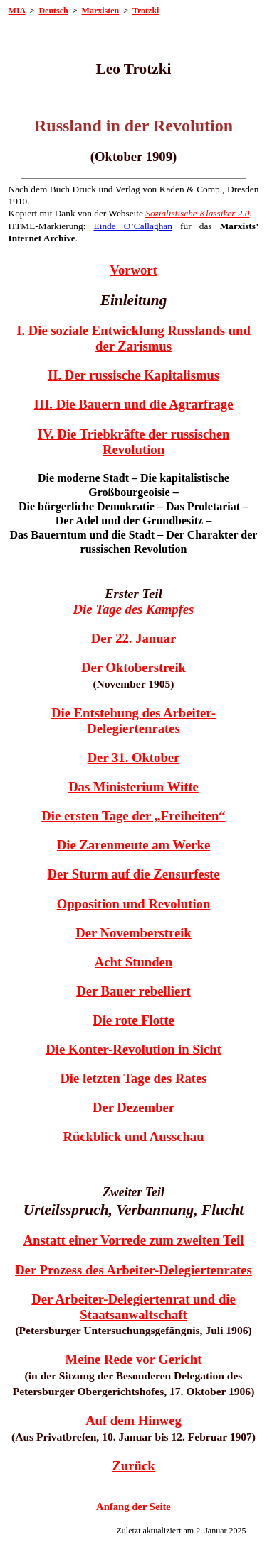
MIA (17, 11)
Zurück (133, 1465)
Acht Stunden (133, 961)
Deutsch (53, 11)
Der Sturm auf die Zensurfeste (133, 873)
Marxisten (101, 11)
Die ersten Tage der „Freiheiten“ (133, 815)
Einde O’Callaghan (133, 226)
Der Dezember (133, 1107)
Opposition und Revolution (134, 903)
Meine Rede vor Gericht (134, 1359)
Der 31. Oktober (134, 757)
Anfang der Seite (133, 1506)
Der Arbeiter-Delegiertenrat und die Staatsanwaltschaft (133, 1307)
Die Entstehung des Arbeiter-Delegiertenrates (133, 720)
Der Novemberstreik (133, 932)
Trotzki (145, 11)
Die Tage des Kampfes (133, 609)
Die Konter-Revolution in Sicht (133, 1049)
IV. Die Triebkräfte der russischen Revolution (134, 441)
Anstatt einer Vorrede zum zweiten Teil (133, 1240)
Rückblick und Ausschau (133, 1136)
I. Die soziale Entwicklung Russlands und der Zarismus (133, 338)
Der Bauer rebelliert (133, 991)
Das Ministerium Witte (133, 786)
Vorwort (133, 270)
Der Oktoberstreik (133, 667)
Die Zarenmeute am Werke (133, 844)
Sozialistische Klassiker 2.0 (197, 213)
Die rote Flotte (133, 1020)
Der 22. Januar (133, 638)
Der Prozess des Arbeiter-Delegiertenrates (133, 1269)
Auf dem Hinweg (133, 1420)
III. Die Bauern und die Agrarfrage (134, 404)
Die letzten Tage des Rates (133, 1078)
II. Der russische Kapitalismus (133, 375)
